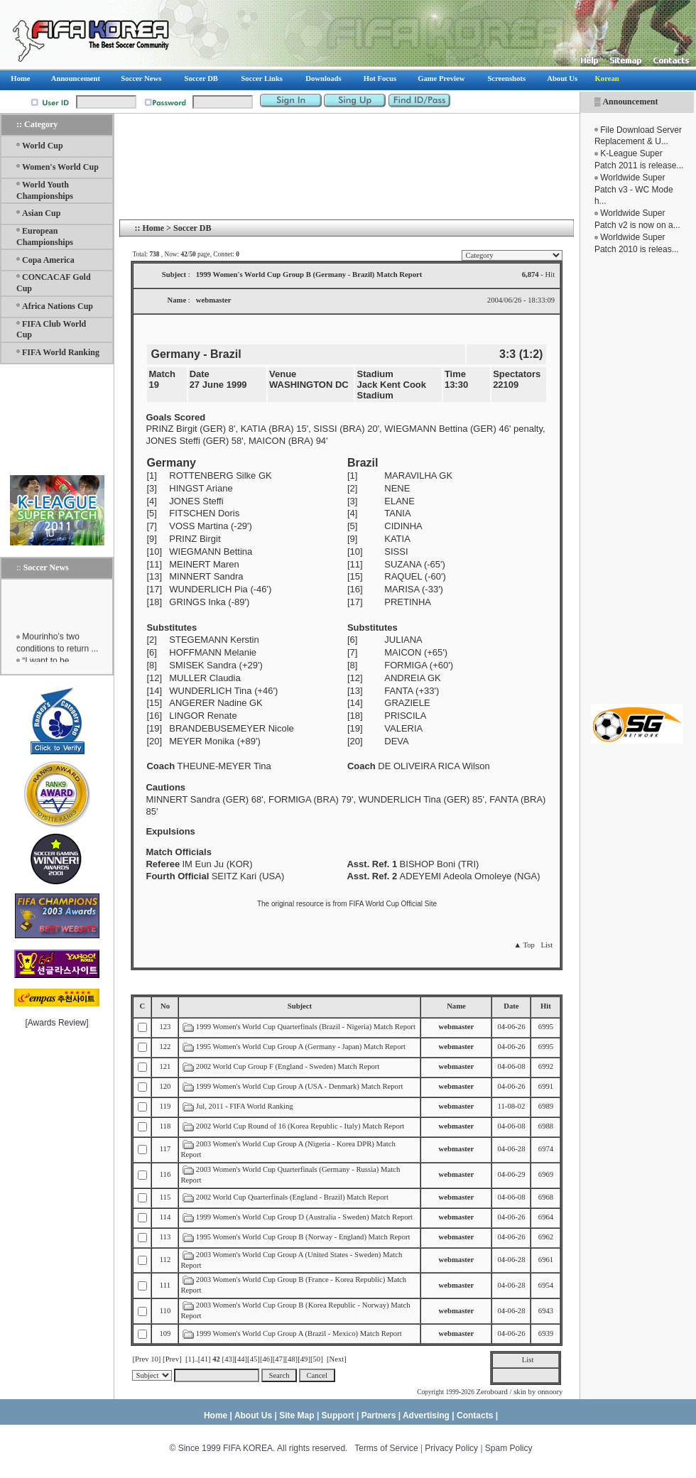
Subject (300, 1006)
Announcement (630, 102)
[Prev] (172, 1359)
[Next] (337, 1359)
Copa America (48, 260)
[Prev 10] (146, 1359)
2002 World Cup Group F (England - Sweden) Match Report (288, 1066)
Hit (545, 1006)
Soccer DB (192, 228)
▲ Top (523, 945)
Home (153, 228)
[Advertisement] (637, 479)
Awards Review (57, 1023)
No (165, 1006)
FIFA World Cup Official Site (393, 904)
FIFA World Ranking (60, 352)
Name (456, 1006)
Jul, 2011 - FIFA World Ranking (244, 1106)
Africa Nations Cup (57, 306)
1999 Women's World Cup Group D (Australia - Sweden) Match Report (304, 1217)
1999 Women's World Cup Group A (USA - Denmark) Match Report (299, 1086)
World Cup (42, 146)
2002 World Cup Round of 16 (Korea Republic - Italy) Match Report (300, 1126)
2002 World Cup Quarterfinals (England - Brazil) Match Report (292, 1197)
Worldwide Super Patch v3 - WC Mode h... (633, 190)
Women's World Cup (60, 167)
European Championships (44, 236)
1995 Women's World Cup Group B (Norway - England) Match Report (303, 1237)
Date (511, 1006)
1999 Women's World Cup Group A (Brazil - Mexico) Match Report (299, 1333)
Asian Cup (41, 213)
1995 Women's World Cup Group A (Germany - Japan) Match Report (301, 1046)
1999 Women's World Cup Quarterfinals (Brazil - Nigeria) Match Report (305, 1027)
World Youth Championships (44, 190)
